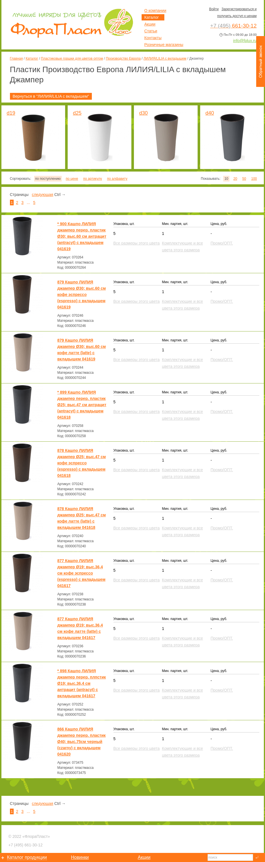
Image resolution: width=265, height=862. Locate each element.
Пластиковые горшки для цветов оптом (72, 58)
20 (235, 179)
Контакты (153, 38)
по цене (72, 179)
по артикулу (92, 179)
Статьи (150, 31)
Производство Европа (123, 58)
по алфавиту (117, 179)
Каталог (32, 58)
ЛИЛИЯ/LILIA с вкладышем (165, 58)
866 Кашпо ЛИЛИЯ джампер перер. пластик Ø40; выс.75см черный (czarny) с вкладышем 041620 (81, 741)
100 (254, 179)
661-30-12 (26, 845)
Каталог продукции (27, 857)
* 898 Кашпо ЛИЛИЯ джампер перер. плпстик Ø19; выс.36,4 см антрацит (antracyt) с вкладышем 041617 (81, 683)
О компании (155, 10)
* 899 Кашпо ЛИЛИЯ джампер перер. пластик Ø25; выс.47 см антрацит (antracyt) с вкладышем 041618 (81, 404)
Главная (16, 58)
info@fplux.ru (245, 40)
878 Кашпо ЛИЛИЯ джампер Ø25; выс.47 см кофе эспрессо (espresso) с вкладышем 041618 (81, 463)
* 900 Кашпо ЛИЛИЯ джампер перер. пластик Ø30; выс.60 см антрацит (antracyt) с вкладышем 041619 (81, 236)
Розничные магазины (163, 44)
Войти (214, 9)
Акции (150, 24)
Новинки (80, 857)
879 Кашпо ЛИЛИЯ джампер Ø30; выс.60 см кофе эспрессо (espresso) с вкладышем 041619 (81, 294)
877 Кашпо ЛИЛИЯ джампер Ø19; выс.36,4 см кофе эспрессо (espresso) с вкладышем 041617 (81, 573)
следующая (42, 194)
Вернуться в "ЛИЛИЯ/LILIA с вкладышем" (51, 96)
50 (244, 179)
